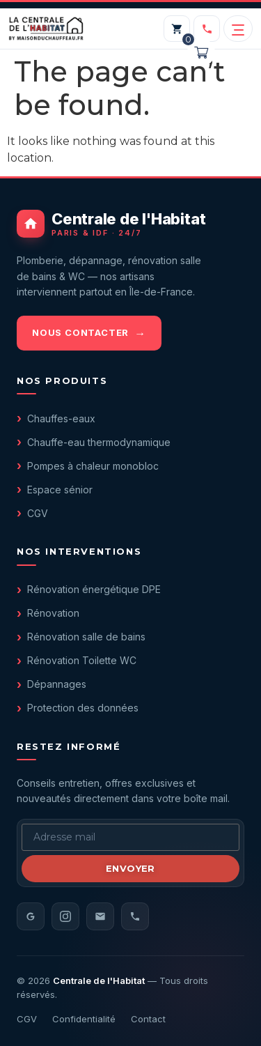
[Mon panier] (177, 28)
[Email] (100, 916)
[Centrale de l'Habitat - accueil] (130, 224)
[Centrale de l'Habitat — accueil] (46, 28)
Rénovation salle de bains (86, 637)
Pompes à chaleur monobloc (93, 466)
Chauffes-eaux (61, 418)
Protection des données (83, 708)
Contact (148, 1018)
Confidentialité (84, 1018)
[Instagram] (65, 916)
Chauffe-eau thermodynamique (99, 442)
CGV (37, 513)
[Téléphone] (135, 916)
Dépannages (56, 684)
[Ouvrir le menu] (238, 28)
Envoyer (130, 868)
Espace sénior (60, 489)
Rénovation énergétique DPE (94, 589)
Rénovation (53, 613)
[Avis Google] (31, 916)
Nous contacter (80, 332)
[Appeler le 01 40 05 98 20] (206, 28)
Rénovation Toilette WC (81, 660)
